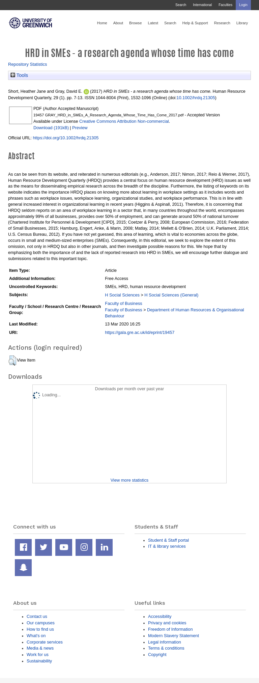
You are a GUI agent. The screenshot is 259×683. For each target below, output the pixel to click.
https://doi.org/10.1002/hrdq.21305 (65, 137)
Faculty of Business (123, 303)
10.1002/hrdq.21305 (195, 97)
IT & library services (167, 546)
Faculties (225, 5)
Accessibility (159, 616)
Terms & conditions (166, 648)
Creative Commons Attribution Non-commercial (124, 121)
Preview (79, 127)
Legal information (164, 642)
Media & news (40, 648)
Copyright (157, 654)
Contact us (37, 616)
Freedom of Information (170, 629)
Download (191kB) (51, 127)
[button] (12, 360)
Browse (135, 23)
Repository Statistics (27, 64)
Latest (153, 23)
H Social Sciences (122, 294)
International (202, 5)
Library (242, 23)
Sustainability (39, 660)
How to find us (40, 629)
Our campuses (41, 622)
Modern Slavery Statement (173, 635)
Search (180, 5)
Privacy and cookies (167, 622)
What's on (36, 635)
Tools (19, 75)
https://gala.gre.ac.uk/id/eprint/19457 (139, 332)
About (118, 23)
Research (222, 23)
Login (243, 5)
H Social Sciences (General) (171, 294)
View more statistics (129, 480)
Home (102, 23)
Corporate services (45, 642)
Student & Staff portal (168, 540)
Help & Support (195, 23)
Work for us (38, 654)
